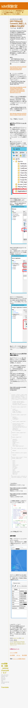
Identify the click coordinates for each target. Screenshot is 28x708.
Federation (19, 660)
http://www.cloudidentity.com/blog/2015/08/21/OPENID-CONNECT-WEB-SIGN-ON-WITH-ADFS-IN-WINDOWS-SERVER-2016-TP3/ (18, 90)
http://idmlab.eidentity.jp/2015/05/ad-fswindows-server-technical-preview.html (18, 68)
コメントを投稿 (13, 669)
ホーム (18, 672)
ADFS (15, 660)
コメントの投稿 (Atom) (19, 676)
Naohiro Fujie (16, 655)
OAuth (23, 660)
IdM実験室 (9, 6)
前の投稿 (24, 672)
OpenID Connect (13, 661)
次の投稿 (12, 672)
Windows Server (21, 661)
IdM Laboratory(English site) (5, 699)
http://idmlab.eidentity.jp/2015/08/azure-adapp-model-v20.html (18, 114)
